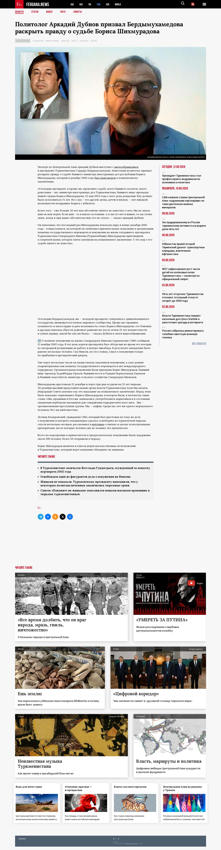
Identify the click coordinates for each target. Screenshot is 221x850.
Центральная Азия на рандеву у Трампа (184, 789)
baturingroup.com (131, 847)
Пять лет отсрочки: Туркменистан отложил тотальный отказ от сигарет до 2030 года (183, 297)
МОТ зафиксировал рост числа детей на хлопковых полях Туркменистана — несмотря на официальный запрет (181, 274)
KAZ (72, 4)
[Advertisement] (110, 546)
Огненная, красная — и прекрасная (79, 789)
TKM (100, 4)
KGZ (82, 4)
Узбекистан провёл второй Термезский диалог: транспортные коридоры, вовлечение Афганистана (183, 249)
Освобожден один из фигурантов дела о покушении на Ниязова (88, 477)
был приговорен (105, 178)
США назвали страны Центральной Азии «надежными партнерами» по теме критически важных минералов (183, 202)
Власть (75, 41)
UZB (109, 4)
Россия (93, 41)
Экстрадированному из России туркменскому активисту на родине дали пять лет (184, 226)
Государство (38, 41)
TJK (90, 4)
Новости (19, 12)
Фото (64, 12)
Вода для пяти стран (30, 787)
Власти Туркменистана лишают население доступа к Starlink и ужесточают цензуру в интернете (182, 319)
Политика (84, 41)
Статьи (35, 12)
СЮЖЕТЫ (79, 12)
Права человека (52, 41)
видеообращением (126, 167)
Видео (50, 12)
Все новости (199, 344)
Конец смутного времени (131, 787)
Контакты (22, 842)
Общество (65, 41)
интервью (98, 424)
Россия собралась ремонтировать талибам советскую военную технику (183, 334)
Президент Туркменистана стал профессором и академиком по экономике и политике (181, 179)
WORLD (120, 4)
